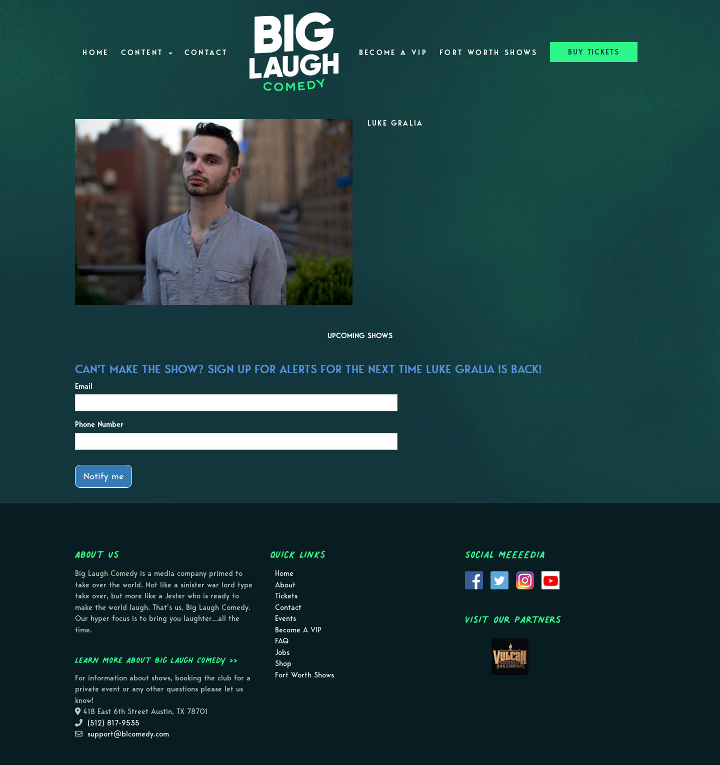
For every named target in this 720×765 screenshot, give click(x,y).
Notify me (104, 476)
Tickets (286, 595)
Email (83, 386)
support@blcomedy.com (128, 733)
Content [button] (146, 52)
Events (285, 618)
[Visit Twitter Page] (499, 579)
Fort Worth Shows (489, 52)
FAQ (281, 640)
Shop (283, 663)
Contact (206, 52)
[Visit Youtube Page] (551, 579)
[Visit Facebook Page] (474, 579)
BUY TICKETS (594, 52)
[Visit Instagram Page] (525, 579)
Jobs (282, 652)
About (285, 584)
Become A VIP (393, 52)
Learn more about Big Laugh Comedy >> (156, 660)
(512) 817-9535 (114, 722)
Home (95, 52)
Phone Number (99, 424)
